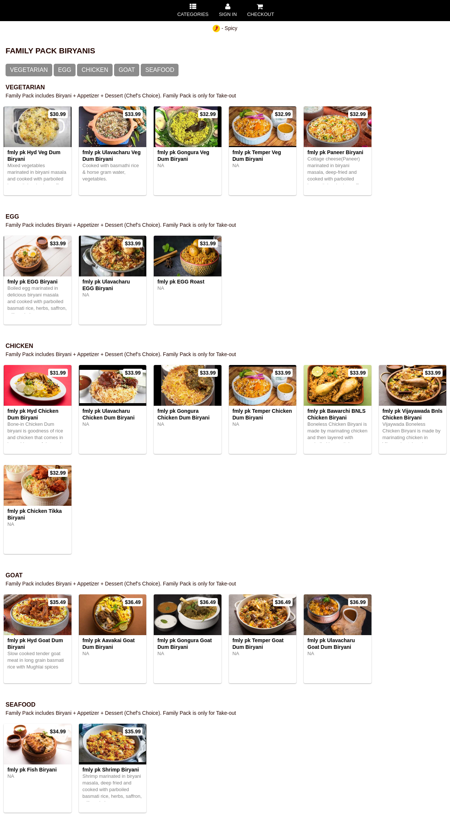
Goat (127, 70)
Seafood (159, 70)
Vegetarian (29, 70)
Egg (64, 70)
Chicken (94, 70)
